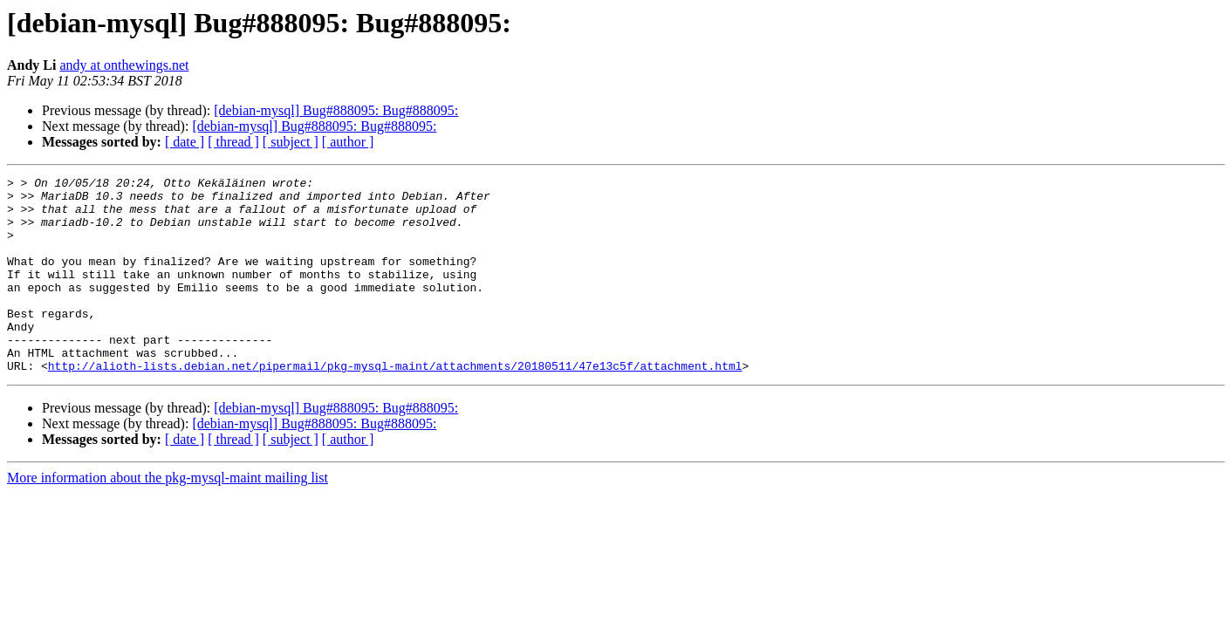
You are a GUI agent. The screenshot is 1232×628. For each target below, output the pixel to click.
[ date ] (184, 141)
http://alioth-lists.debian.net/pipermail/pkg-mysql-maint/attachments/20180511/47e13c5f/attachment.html (395, 405)
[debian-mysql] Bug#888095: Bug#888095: (336, 110)
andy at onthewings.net (123, 65)
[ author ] (348, 141)
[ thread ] (233, 141)
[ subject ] (290, 141)
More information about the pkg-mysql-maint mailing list (167, 516)
